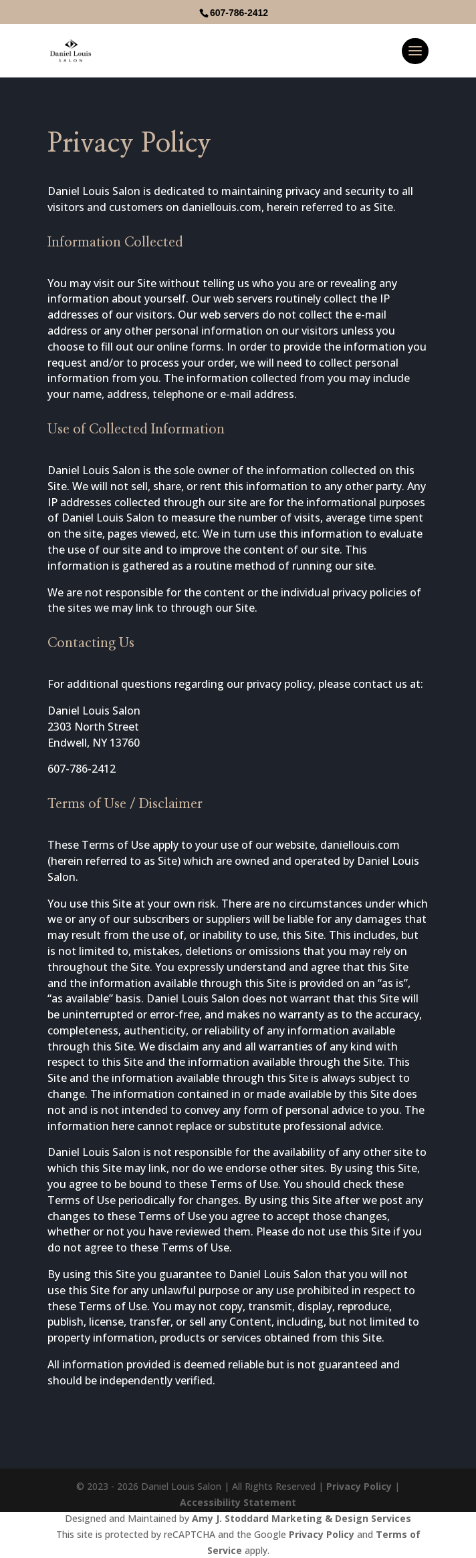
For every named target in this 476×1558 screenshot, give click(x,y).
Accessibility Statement (238, 1502)
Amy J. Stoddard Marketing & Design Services (301, 1518)
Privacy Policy (359, 1486)
